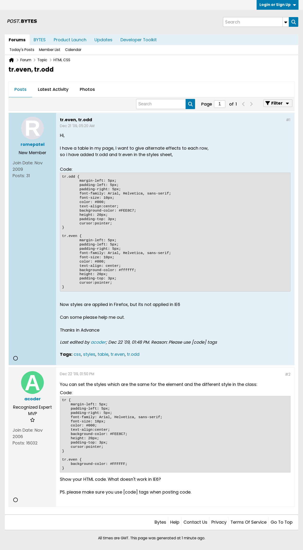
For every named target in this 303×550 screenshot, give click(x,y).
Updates (103, 40)
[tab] (20, 89)
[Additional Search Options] (285, 22)
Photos (87, 89)
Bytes (160, 522)
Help (174, 522)
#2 (287, 374)
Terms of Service (249, 522)
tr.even (118, 354)
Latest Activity (53, 89)
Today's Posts (21, 49)
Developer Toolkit (138, 40)
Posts (20, 89)
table (103, 354)
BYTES (40, 40)
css (77, 354)
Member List (49, 49)
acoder (98, 342)
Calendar (73, 49)
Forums (17, 40)
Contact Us (195, 522)
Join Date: (23, 163)
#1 (288, 119)
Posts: (19, 176)
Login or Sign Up (277, 4)
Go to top (282, 522)
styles (89, 354)
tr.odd (133, 354)
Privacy (219, 522)
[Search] (256, 22)
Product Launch (70, 40)
